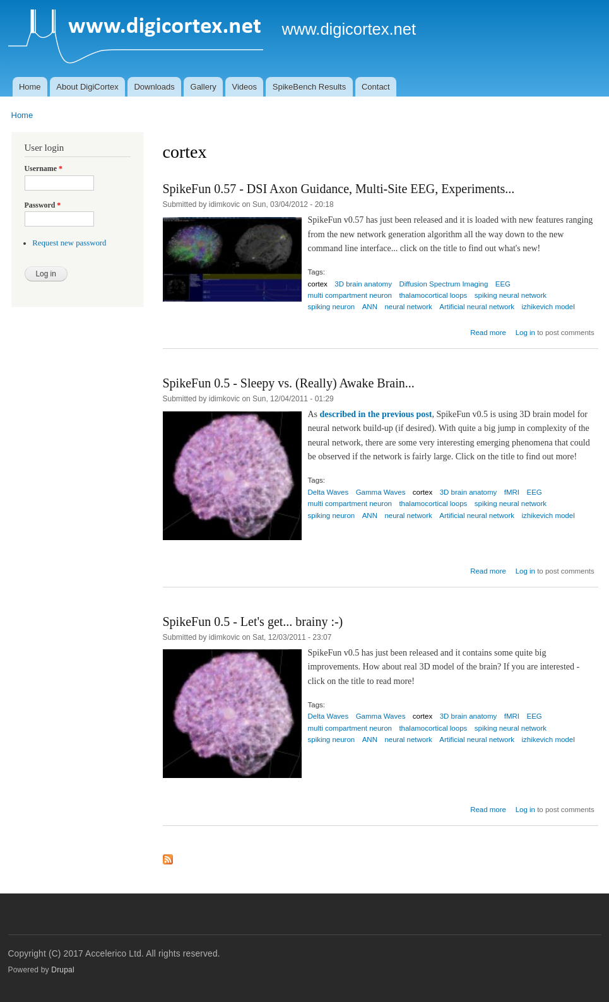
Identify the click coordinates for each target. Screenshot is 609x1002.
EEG (503, 284)
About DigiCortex (87, 86)
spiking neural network (511, 295)
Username (43, 168)
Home (30, 86)
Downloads (154, 86)
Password (43, 205)
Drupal (62, 969)
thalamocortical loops (433, 295)
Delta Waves (328, 492)
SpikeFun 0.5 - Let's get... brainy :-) (253, 621)
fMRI (511, 492)
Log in (525, 332)
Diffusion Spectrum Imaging (443, 284)
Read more (488, 332)
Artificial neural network (476, 306)
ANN (369, 306)
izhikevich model (547, 306)
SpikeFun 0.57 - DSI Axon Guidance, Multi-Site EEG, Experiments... (339, 189)
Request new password (69, 243)
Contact (376, 86)
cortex (318, 284)
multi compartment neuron (350, 295)
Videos (244, 86)
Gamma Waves (381, 492)
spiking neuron (331, 306)
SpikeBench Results (309, 86)
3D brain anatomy (363, 284)
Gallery (203, 86)
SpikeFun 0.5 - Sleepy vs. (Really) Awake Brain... (289, 383)
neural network (408, 306)
